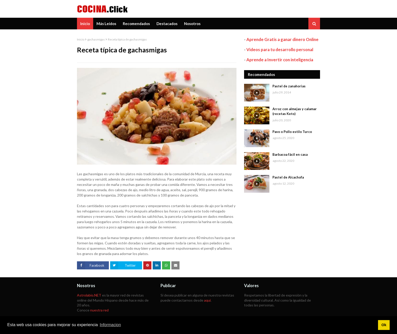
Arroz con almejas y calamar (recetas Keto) (294, 111)
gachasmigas (96, 39)
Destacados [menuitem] (166, 23)
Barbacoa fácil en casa (290, 154)
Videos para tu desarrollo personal (279, 49)
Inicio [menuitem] (85, 23)
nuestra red (99, 310)
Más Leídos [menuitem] (106, 23)
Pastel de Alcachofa (288, 177)
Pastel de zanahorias (289, 86)
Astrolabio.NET (89, 295)
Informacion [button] (110, 325)
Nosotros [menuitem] (192, 23)
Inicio (80, 39)
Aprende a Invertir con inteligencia (279, 59)
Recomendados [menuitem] (136, 23)
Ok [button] (383, 325)
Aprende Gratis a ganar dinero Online (282, 39)
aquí (207, 300)
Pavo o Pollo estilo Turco (292, 132)
